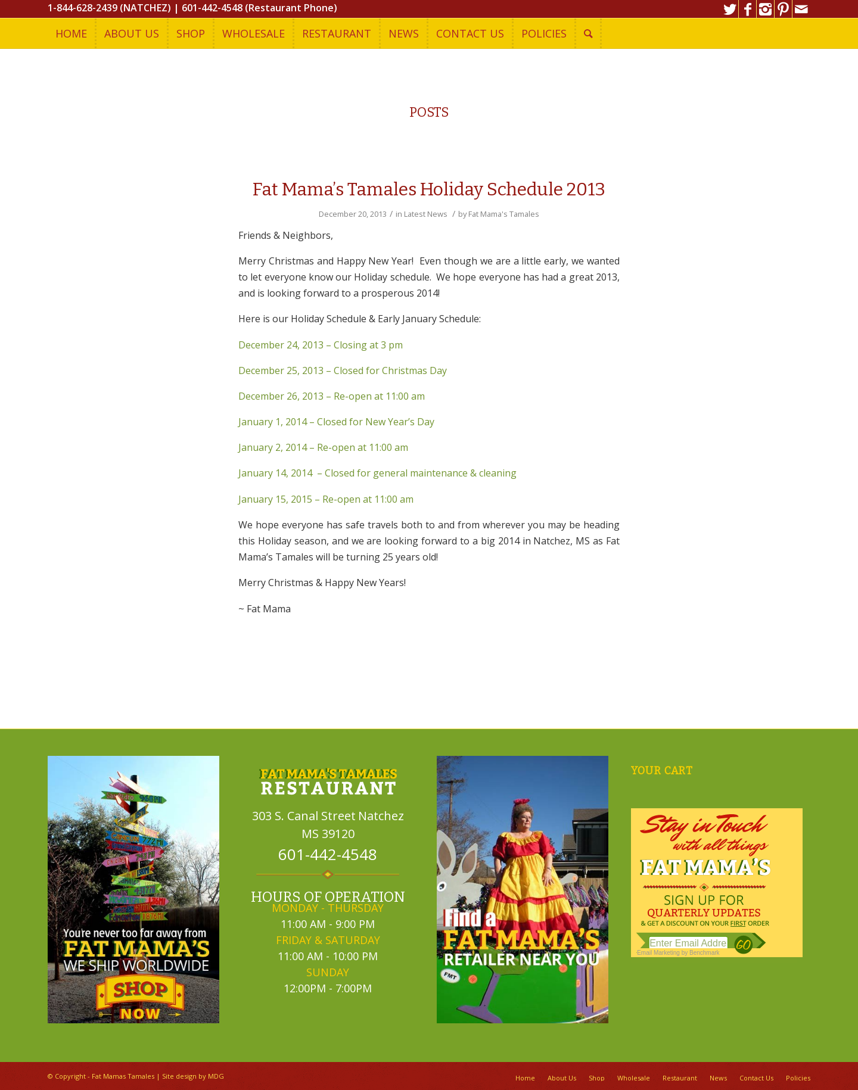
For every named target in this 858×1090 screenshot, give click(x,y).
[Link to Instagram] (765, 9)
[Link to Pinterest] (783, 9)
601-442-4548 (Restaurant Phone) (259, 7)
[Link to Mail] (801, 9)
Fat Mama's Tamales (503, 213)
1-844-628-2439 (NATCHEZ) (109, 7)
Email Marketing (658, 952)
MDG (216, 1076)
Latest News (425, 213)
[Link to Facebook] (747, 9)
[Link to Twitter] (729, 9)
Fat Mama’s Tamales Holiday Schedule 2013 (429, 189)
